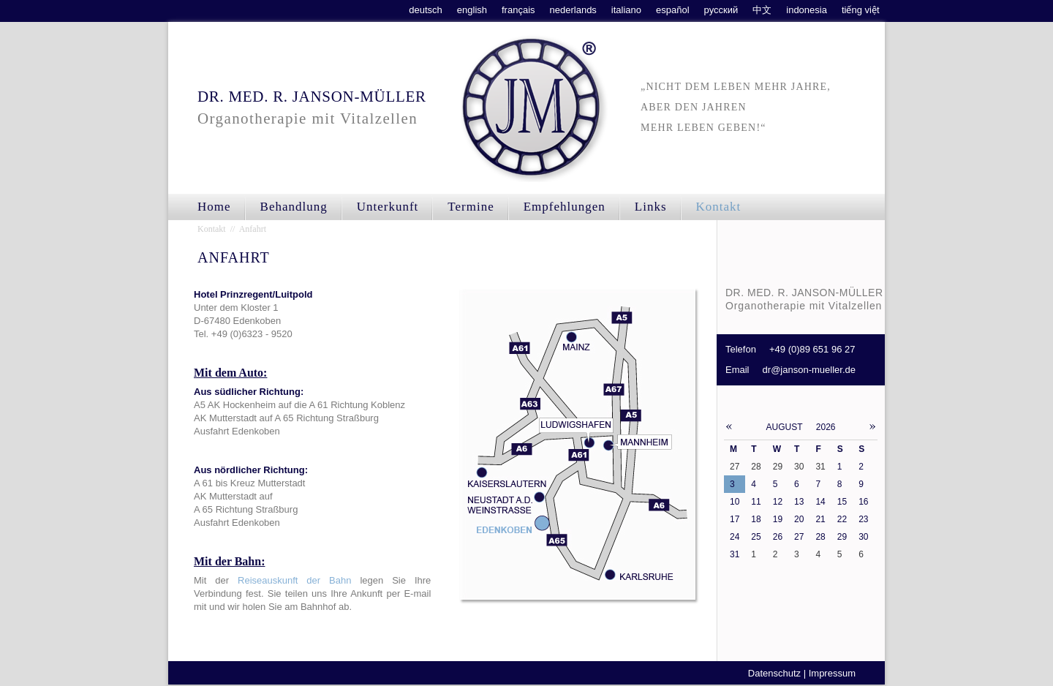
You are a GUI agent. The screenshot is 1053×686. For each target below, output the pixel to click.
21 (820, 519)
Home (214, 207)
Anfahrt (252, 229)
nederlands (573, 9)
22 (842, 519)
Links (651, 207)
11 (755, 502)
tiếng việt (861, 9)
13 (799, 502)
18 (755, 519)
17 (734, 519)
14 (820, 502)
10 (734, 502)
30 (863, 537)
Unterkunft (388, 207)
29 (842, 537)
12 (777, 502)
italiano (626, 9)
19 (777, 519)
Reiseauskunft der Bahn (294, 580)
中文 (761, 9)
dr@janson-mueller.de (809, 369)
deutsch (425, 9)
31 (734, 554)
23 (863, 519)
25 (755, 537)
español (673, 9)
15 (842, 502)
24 (734, 537)
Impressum (832, 673)
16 (863, 502)
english (472, 9)
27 (799, 537)
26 (777, 537)
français (518, 9)
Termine (471, 207)
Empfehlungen (564, 207)
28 (820, 537)
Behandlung (294, 207)
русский (721, 9)
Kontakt (718, 207)
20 (799, 519)
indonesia (806, 9)
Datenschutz (774, 673)
